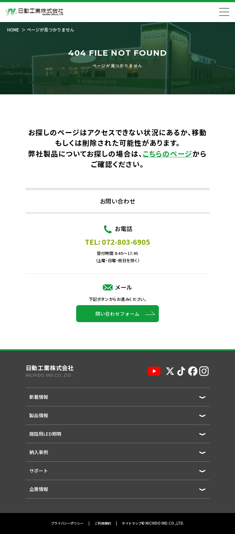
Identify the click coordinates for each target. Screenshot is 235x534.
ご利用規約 (103, 523)
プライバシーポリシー (67, 523)
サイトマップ (132, 523)
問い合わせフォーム (117, 323)
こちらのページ (167, 153)
